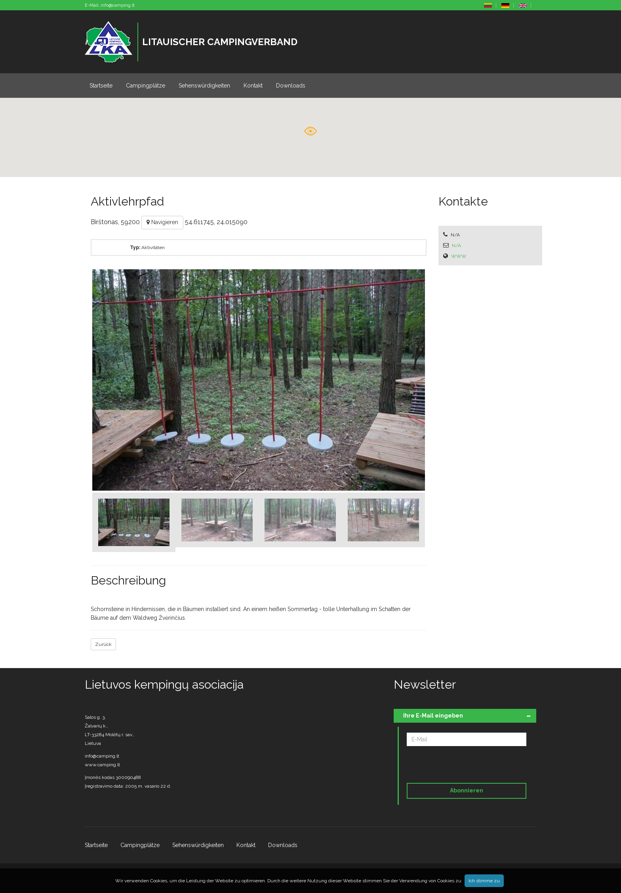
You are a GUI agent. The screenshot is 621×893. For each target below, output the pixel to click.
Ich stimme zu (484, 880)
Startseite (101, 85)
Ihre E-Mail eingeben (433, 715)
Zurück (103, 644)
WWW (459, 256)
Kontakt (253, 85)
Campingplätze (145, 85)
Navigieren (162, 222)
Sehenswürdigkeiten (204, 85)
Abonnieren (466, 790)
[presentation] (461, 766)
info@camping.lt (118, 5)
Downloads (290, 85)
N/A (456, 245)
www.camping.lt (102, 764)
